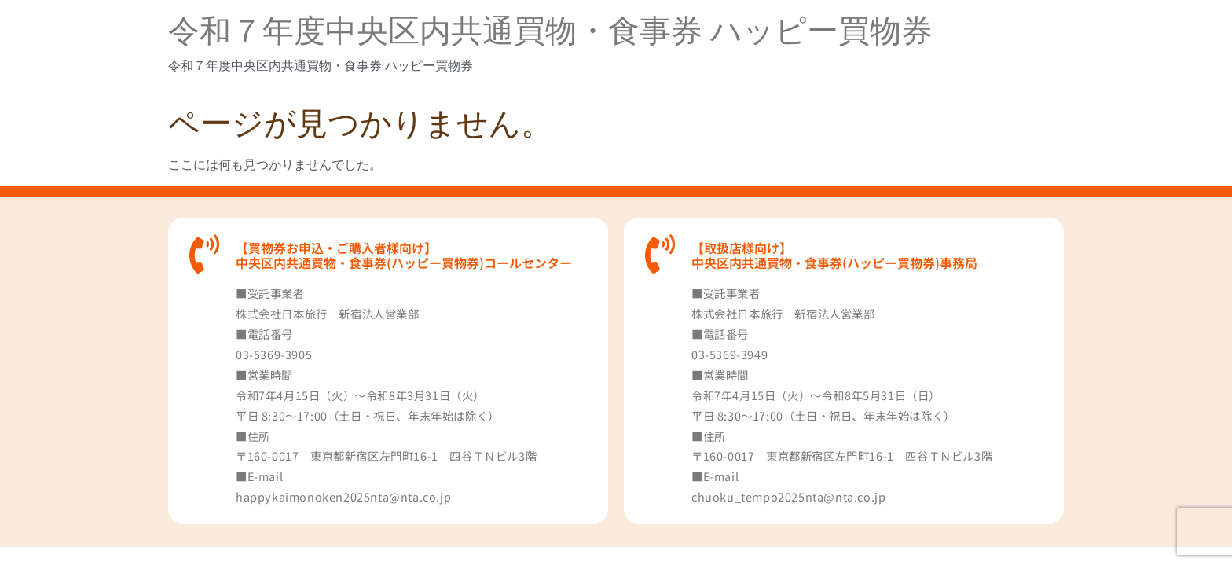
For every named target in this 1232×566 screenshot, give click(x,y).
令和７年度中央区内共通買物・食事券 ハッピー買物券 (550, 31)
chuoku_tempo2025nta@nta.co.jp (788, 496)
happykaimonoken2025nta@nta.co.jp (343, 496)
